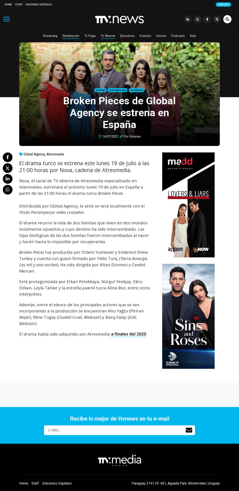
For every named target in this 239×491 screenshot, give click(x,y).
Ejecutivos (127, 36)
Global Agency (34, 154)
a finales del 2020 (128, 334)
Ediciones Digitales (39, 4)
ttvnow (161, 36)
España (100, 90)
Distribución (71, 36)
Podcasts (178, 36)
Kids (193, 36)
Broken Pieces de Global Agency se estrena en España (119, 112)
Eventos (145, 36)
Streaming (50, 36)
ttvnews (135, 136)
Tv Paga (90, 36)
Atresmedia (55, 154)
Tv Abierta (108, 36)
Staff (19, 4)
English (223, 4)
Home (8, 4)
